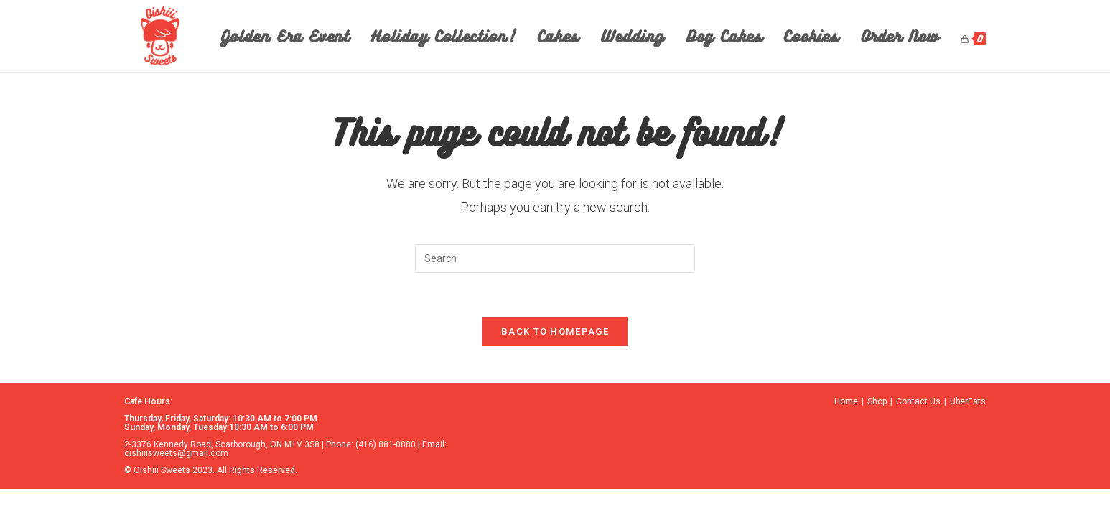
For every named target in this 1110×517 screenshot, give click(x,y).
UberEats (968, 401)
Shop (877, 401)
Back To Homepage (555, 331)
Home (846, 401)
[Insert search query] (555, 258)
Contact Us (918, 401)
